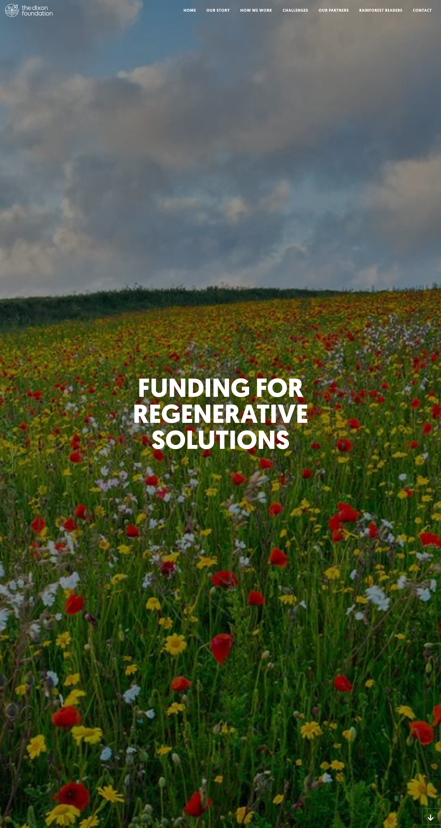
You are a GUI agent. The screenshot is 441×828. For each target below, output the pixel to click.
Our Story (218, 10)
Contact (422, 10)
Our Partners (334, 10)
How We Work (256, 10)
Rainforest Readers (380, 10)
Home (190, 10)
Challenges (295, 10)
